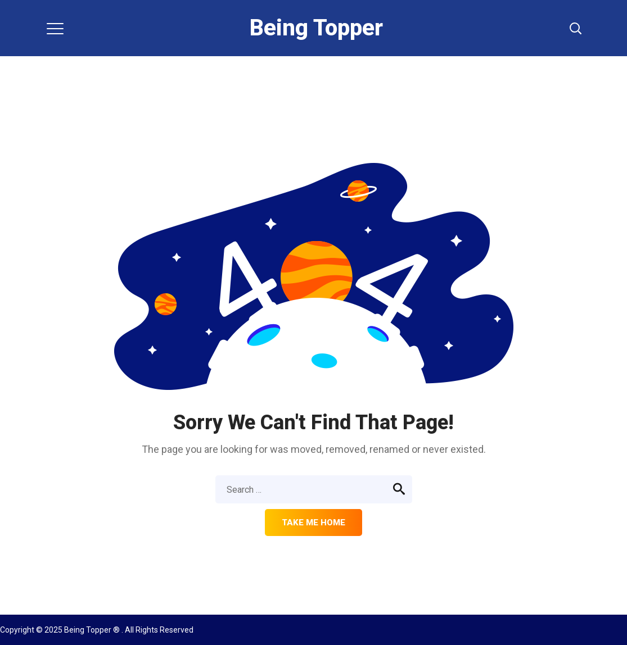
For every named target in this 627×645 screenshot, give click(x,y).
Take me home (313, 522)
